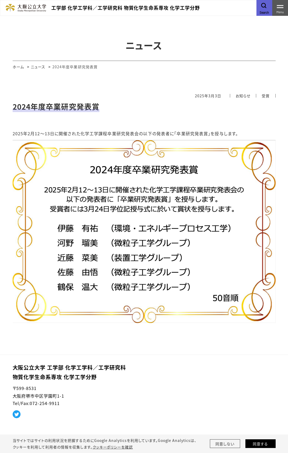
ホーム (18, 66)
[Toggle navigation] (280, 8)
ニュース (38, 66)
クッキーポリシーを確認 (113, 447)
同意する (260, 443)
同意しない (224, 443)
